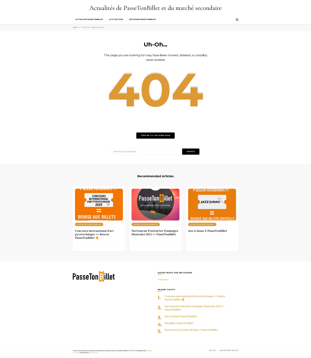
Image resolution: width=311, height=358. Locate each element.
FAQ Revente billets (229, 350)
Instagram (163, 279)
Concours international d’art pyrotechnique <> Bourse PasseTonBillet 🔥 (94, 234)
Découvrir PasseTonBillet (142, 19)
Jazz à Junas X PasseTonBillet (207, 230)
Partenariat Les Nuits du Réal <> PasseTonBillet (191, 329)
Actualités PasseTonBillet (89, 19)
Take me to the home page (155, 135)
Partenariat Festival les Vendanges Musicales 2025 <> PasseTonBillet (155, 232)
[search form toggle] (237, 19)
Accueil (212, 350)
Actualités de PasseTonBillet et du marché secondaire (155, 8)
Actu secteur (116, 19)
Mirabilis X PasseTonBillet (179, 323)
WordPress (93, 353)
